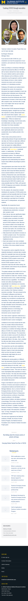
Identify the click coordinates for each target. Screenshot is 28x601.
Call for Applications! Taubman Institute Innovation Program (18, 509)
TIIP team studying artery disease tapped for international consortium (17, 478)
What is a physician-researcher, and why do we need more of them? (18, 468)
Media (3, 568)
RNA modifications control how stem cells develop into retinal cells (18, 458)
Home (10, 10)
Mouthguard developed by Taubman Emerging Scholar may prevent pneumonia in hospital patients (18, 498)
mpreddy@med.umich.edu (9, 535)
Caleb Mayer (13, 149)
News (2, 571)
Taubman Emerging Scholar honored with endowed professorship (18, 487)
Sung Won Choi (16, 286)
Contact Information (6, 560)
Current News (16, 10)
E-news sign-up (5, 557)
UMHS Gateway (5, 564)
